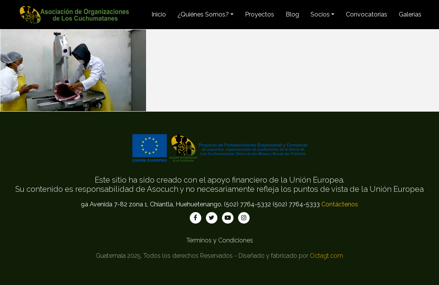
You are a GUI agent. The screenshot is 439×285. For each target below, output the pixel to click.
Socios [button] (320, 14)
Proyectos (259, 14)
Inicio (158, 14)
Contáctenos (339, 204)
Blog (292, 14)
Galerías (410, 14)
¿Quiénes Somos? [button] (203, 14)
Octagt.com (326, 255)
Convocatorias (366, 14)
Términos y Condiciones (219, 240)
